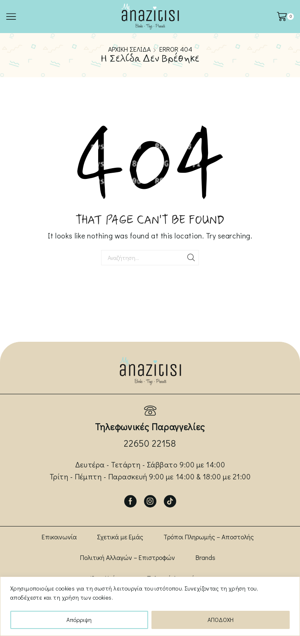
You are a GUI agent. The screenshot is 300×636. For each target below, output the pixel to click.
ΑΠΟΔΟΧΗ (221, 620)
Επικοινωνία (59, 536)
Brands (205, 557)
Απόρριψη (79, 620)
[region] (150, 606)
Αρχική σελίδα (129, 49)
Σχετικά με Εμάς (120, 536)
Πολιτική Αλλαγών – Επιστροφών (127, 557)
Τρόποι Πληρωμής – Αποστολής (208, 536)
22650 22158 (150, 443)
